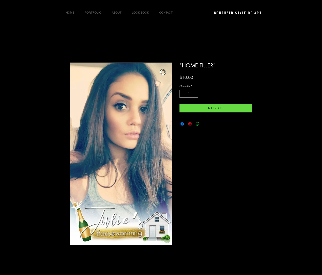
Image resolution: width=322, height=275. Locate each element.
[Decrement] (182, 93)
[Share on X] (205, 123)
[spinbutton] (189, 93)
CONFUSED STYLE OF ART (238, 12)
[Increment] (195, 93)
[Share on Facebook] (182, 123)
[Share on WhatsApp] (197, 123)
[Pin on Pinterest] (189, 123)
